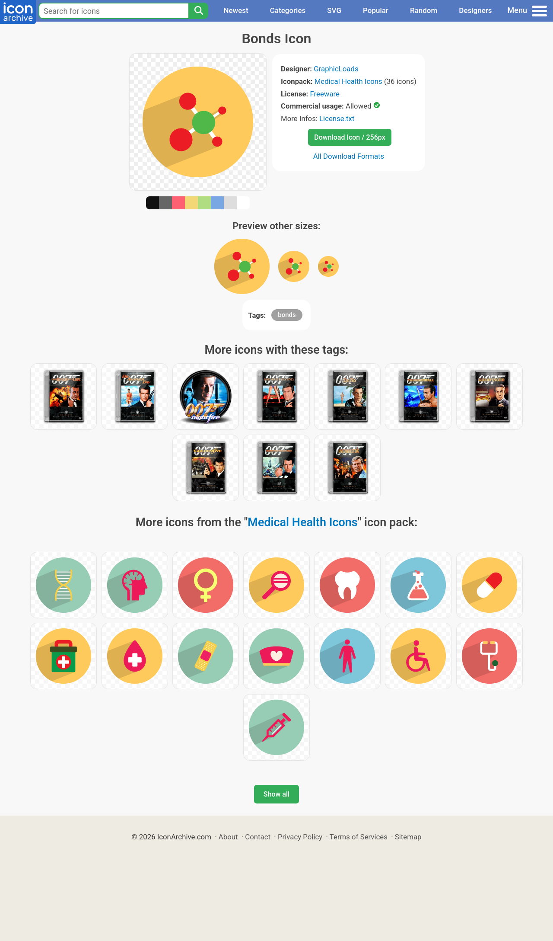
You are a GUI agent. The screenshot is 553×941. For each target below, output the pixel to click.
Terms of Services (359, 836)
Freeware (325, 94)
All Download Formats (349, 156)
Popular (375, 10)
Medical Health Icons (348, 81)
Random (423, 10)
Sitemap (408, 836)
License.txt (336, 118)
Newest (235, 10)
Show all (276, 794)
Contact (257, 836)
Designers (475, 10)
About (228, 836)
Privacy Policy (300, 836)
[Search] (198, 11)
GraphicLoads (336, 68)
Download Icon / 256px (349, 137)
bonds (287, 315)
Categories (288, 10)
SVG (334, 10)
